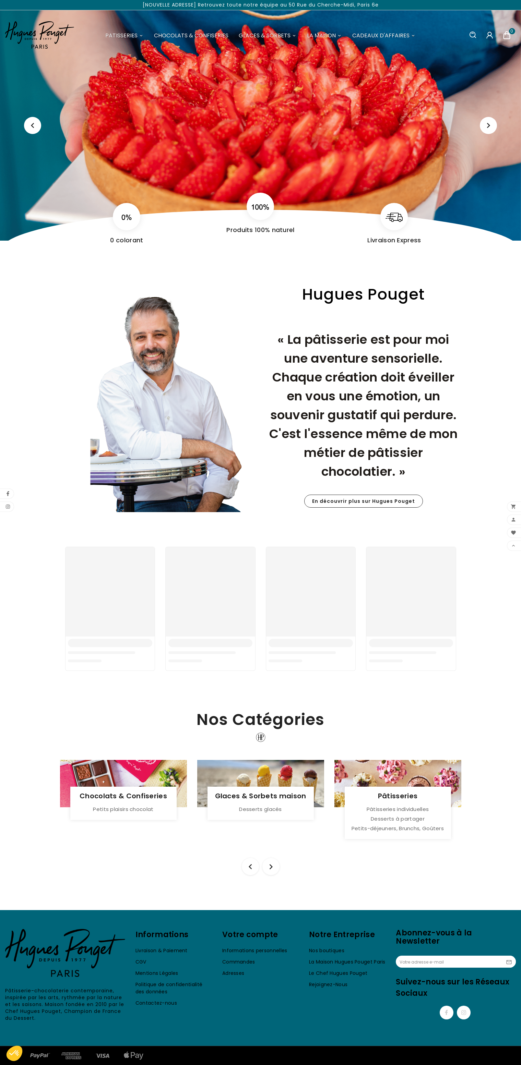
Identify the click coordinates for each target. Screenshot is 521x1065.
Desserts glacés (260, 809)
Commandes (238, 961)
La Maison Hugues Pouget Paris (347, 961)
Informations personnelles (254, 950)
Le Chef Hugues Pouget (338, 973)
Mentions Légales (156, 973)
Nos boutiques (326, 950)
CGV (140, 961)
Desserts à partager (398, 818)
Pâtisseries (397, 796)
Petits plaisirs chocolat (123, 809)
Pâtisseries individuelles (398, 809)
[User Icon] (489, 35)
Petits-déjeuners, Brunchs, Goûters (398, 828)
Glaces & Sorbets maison (260, 796)
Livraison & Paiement (161, 950)
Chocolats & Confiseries (123, 796)
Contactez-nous (156, 1003)
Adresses (233, 973)
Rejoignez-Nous (328, 984)
